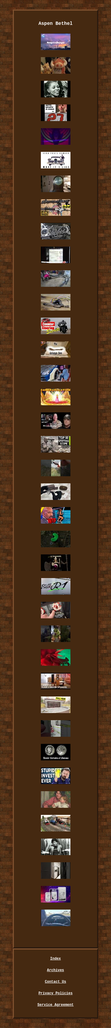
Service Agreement (55, 1005)
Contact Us (55, 982)
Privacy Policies (55, 993)
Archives (55, 970)
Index (55, 959)
